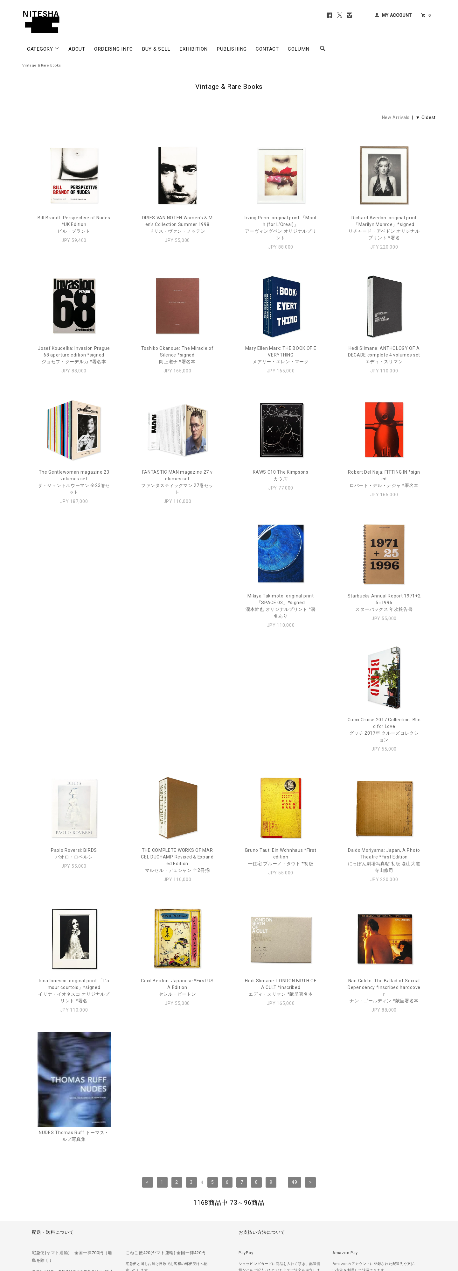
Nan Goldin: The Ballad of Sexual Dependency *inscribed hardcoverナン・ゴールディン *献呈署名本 (280, 873)
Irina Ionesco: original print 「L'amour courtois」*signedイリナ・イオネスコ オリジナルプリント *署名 (384, 743)
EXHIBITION (193, 49)
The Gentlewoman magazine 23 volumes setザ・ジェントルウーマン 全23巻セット (74, 482)
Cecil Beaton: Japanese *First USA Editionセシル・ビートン (74, 870)
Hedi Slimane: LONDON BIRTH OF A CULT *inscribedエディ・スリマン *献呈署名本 (177, 870)
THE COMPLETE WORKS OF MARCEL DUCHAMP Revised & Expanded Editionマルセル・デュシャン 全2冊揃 (74, 743)
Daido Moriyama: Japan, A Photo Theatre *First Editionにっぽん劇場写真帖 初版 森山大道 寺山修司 (281, 743)
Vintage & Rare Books (41, 65)
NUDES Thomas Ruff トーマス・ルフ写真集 (384, 888)
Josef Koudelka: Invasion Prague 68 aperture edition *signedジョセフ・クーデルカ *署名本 (74, 355)
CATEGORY (43, 49)
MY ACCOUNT (397, 15)
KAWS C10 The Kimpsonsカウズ (281, 475)
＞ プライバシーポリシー (103, 1229)
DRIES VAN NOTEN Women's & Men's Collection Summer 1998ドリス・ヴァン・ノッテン (177, 224)
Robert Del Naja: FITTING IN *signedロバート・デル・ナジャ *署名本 (384, 479)
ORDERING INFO (113, 49)
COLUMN (298, 49)
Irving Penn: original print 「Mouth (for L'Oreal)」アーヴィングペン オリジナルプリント (281, 227)
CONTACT (267, 49)
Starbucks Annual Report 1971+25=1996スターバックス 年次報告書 (177, 609)
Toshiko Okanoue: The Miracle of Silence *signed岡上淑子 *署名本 (177, 355)
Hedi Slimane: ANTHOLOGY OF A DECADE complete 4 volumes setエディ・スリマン (384, 355)
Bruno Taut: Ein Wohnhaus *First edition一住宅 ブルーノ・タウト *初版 (177, 740)
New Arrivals (396, 117)
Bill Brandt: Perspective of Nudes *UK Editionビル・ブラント (74, 224)
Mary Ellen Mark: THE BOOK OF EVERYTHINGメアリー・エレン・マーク (280, 355)
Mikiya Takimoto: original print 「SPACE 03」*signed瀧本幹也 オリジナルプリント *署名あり (74, 612)
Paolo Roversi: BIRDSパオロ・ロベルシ (384, 606)
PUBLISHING (232, 49)
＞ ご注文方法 (34, 1229)
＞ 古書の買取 (64, 1229)
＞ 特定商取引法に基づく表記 (156, 1229)
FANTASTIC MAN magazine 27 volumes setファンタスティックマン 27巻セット (177, 482)
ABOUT (76, 49)
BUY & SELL (156, 49)
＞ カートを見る (201, 1229)
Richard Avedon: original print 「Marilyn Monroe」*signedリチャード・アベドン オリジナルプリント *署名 (384, 227)
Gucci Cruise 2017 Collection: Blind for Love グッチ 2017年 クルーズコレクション (280, 612)
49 (294, 936)
